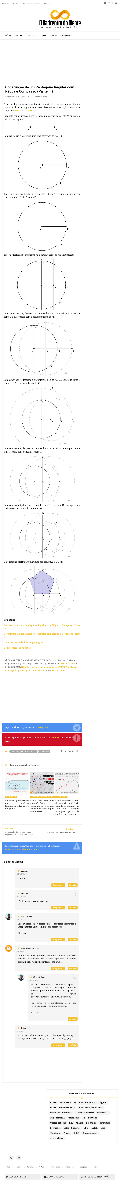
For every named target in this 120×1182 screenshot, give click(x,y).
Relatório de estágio (29, 948)
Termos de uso (58, 670)
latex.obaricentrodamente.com (21, 849)
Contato (5, 3)
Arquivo (19, 35)
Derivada (93, 117)
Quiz (100, 143)
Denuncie (46, 3)
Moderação (27, 3)
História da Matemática (100, 67)
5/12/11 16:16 (21, 897)
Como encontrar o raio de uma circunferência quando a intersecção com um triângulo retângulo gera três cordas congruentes (67, 807)
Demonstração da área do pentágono (24, 642)
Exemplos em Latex (54, 1144)
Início (8, 35)
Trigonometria (96, 107)
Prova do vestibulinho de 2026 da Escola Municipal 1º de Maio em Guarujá (22, 1151)
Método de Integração (99, 92)
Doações (83, 1105)
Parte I (18, 110)
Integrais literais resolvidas (95, 1141)
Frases (105, 148)
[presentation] (25, 846)
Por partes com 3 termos (94, 1149)
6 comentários (40, 97)
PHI (109, 122)
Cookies (37, 3)
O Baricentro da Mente (45, 1172)
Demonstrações (96, 77)
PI (104, 112)
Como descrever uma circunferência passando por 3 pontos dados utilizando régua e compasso (42, 806)
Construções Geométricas (23, 752)
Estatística (107, 132)
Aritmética (94, 132)
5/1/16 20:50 (34, 980)
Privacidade (15, 3)
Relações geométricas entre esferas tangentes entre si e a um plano (17, 804)
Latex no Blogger (53, 1148)
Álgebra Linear (96, 163)
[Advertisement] (42, 61)
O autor (42, 1105)
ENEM (91, 153)
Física (102, 72)
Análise (92, 127)
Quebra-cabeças (96, 122)
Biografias (104, 127)
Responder (58, 885)
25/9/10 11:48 (22, 874)
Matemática (94, 102)
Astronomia (94, 112)
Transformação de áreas (17, 648)
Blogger (87, 1172)
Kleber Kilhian (67, 664)
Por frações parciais (92, 1133)
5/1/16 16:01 (21, 951)
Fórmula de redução (91, 1145)
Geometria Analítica (98, 97)
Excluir (72, 885)
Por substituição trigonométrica (97, 1137)
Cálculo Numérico (97, 137)
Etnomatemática (97, 158)
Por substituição (90, 1129)
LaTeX (92, 143)
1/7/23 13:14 (21, 1031)
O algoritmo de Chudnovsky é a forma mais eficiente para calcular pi (22, 1136)
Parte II (28, 110)
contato (55, 737)
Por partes (87, 1120)
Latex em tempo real (55, 1140)
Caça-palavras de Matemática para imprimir (23, 1123)
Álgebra (92, 72)
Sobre (54, 35)
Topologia (94, 148)
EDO (111, 137)
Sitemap (30, 1105)
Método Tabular (89, 1125)
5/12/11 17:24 (21, 919)
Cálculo (32, 35)
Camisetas (67, 35)
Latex (43, 35)
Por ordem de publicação (57, 1120)
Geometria (44, 752)
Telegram (43, 727)
